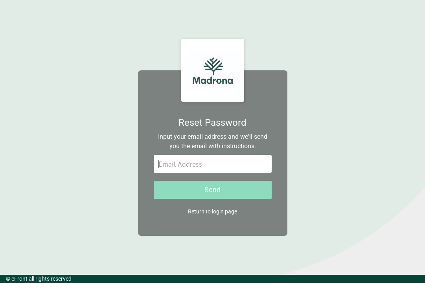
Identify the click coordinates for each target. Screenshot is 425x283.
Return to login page (212, 211)
